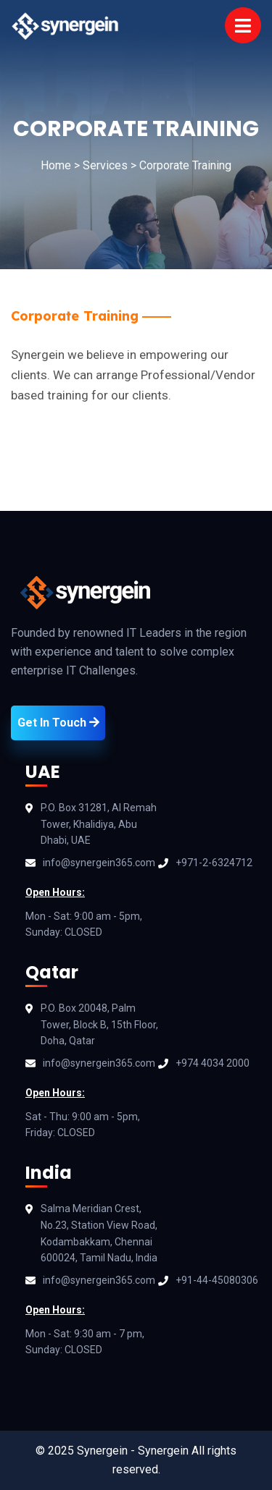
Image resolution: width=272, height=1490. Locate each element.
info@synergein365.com (99, 862)
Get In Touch (58, 722)
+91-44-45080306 (217, 1280)
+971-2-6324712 (214, 862)
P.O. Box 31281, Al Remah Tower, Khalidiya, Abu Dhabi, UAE (99, 824)
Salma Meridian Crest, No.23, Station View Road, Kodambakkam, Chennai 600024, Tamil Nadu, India (99, 1233)
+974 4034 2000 (213, 1063)
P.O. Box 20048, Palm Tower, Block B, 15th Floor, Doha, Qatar (99, 1024)
